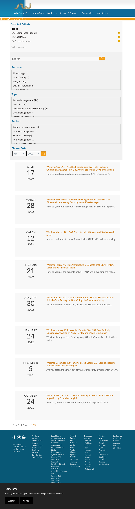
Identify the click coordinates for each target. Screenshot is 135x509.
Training (102, 462)
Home (3, 19)
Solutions (50, 13)
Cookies (11, 489)
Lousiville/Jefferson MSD (59, 472)
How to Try (37, 13)
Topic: (17, 29)
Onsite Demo (18, 449)
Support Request (88, 456)
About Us (101, 13)
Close (26, 501)
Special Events (73, 455)
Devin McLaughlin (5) (25, 85)
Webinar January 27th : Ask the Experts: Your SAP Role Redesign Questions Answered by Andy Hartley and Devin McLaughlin (78, 331)
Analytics (35, 452)
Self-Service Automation (37, 456)
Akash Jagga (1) (23, 73)
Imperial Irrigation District (58, 463)
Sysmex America (57, 454)
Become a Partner (117, 444)
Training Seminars (74, 463)
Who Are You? (20, 13)
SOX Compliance (103, 453)
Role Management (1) (25, 139)
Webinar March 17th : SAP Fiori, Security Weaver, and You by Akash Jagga (80, 233)
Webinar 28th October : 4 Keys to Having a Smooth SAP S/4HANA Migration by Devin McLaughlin (79, 397)
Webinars (74, 459)
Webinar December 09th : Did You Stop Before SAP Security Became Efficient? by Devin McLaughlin (80, 364)
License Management (37, 444)
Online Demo (87, 446)
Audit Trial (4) (21, 104)
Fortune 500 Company (56, 458)
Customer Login (88, 451)
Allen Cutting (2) (23, 77)
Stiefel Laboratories (56, 451)
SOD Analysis (102, 449)
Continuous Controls (36, 449)
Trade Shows (72, 451)
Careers (116, 441)
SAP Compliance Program (27, 33)
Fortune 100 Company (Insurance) (56, 478)
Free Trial (16, 452)
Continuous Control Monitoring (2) (32, 108)
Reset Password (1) (24, 135)
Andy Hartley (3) (23, 81)
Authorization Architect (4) (28, 127)
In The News (72, 446)
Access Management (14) (27, 100)
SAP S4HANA (21, 37)
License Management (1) (27, 131)
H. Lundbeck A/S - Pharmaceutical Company (58, 440)
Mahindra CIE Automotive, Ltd (57, 446)
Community (87, 13)
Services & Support (68, 13)
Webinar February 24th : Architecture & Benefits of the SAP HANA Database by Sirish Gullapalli (79, 266)
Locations (117, 438)
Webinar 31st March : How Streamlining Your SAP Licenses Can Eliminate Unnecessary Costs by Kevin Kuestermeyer (78, 201)
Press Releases (73, 441)
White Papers (87, 460)
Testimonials (75, 466)
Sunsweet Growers (55, 467)
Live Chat (117, 448)
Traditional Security (103, 458)
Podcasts (88, 440)
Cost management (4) (25, 112)
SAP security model (23, 41)
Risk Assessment (19, 447)
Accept (11, 501)
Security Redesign (102, 444)
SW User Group (88, 465)
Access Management (37, 439)
